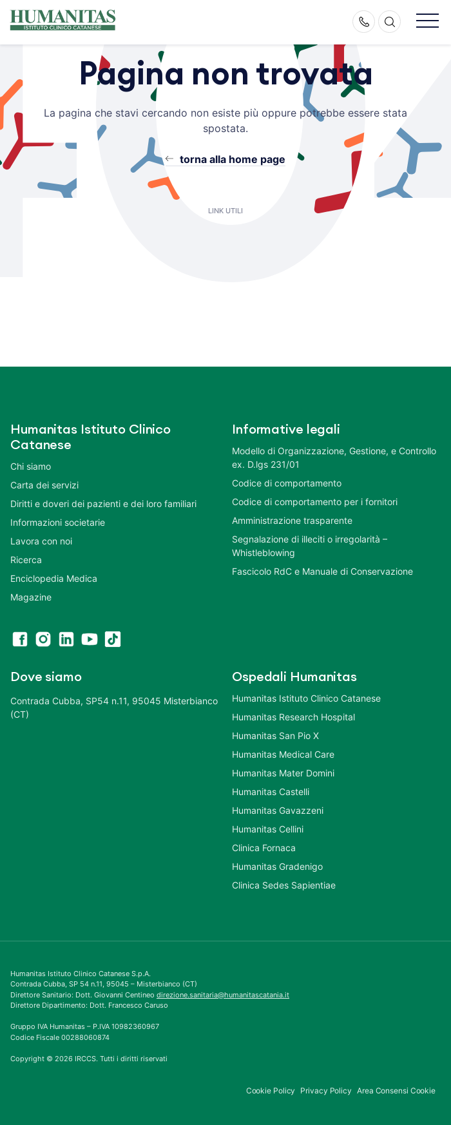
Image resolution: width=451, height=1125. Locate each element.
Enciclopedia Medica (53, 578)
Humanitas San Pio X (275, 735)
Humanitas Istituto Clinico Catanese (306, 698)
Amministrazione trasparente (292, 520)
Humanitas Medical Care (283, 754)
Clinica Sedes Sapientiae (284, 885)
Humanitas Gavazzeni (277, 810)
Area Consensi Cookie (396, 1090)
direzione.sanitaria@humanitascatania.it (223, 994)
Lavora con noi (41, 540)
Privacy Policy (326, 1090)
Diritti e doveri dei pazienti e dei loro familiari (104, 503)
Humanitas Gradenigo (277, 866)
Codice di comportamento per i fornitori (315, 501)
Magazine (31, 596)
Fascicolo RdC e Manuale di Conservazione (322, 571)
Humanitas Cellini (267, 828)
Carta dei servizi (44, 484)
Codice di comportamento (286, 482)
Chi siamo (30, 466)
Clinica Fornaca (264, 847)
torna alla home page (232, 159)
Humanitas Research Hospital (293, 716)
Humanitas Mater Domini (283, 772)
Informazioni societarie (57, 522)
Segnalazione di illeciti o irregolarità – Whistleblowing (309, 546)
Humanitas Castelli (270, 791)
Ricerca (26, 559)
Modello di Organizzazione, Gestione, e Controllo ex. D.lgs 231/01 (334, 457)
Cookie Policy (271, 1090)
